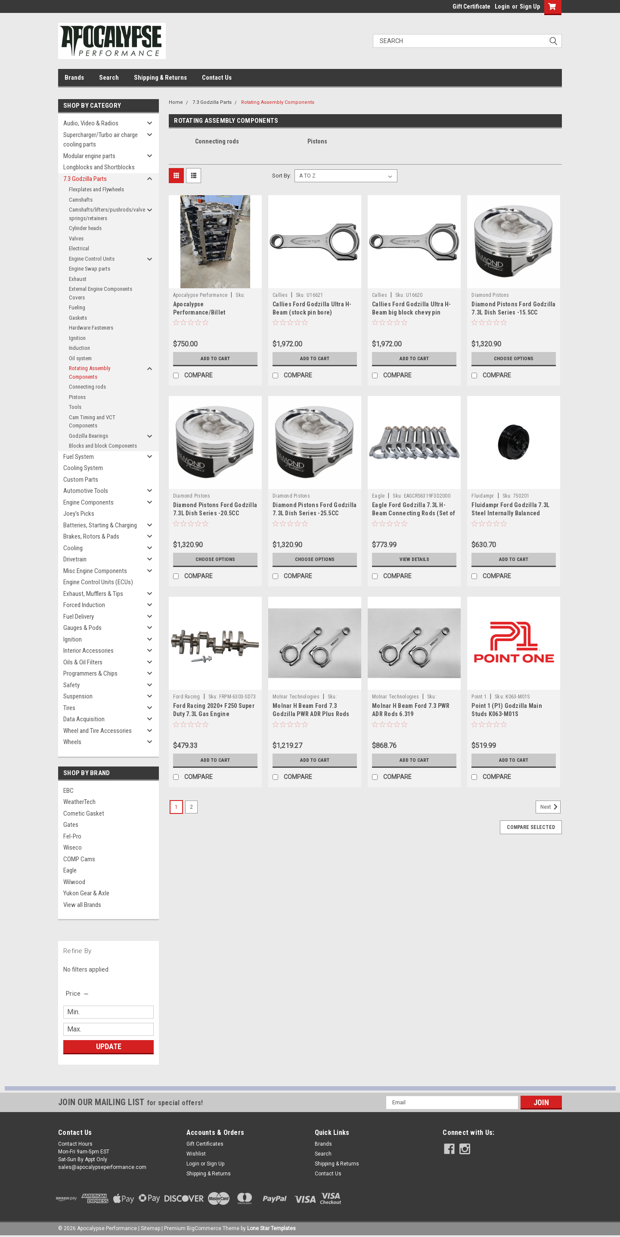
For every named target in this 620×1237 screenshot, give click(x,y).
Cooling (73, 548)
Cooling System (83, 468)
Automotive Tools (85, 491)
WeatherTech (79, 802)
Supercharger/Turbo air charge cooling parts (100, 140)
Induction (79, 348)
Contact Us (217, 77)
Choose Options (513, 358)
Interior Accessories (88, 650)
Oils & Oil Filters (82, 662)
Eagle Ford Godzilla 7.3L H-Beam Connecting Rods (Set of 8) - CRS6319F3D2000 (413, 513)
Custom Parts (80, 479)
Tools (75, 407)
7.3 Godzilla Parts (85, 179)
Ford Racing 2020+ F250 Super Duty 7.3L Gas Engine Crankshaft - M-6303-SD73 (213, 714)
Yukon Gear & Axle (86, 893)
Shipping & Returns (160, 77)
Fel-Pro (72, 836)
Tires (69, 708)
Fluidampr (482, 496)
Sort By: (281, 175)
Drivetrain (75, 559)
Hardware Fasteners (91, 327)
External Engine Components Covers (100, 293)
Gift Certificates (204, 1144)
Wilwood (74, 882)
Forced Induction (84, 605)
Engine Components (88, 502)
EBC (68, 791)
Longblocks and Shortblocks (99, 167)
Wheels (72, 742)
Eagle (70, 870)
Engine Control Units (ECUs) (98, 582)
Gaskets (78, 318)
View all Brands (82, 905)
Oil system (80, 358)
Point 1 (479, 697)
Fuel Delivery (78, 616)
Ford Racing (186, 697)
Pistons (77, 397)
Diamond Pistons (490, 295)
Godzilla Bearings (88, 436)
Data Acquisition (84, 719)
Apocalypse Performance (200, 295)
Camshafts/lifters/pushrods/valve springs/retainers (106, 213)
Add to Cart (215, 358)
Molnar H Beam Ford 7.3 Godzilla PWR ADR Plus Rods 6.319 (311, 714)
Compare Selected (531, 827)
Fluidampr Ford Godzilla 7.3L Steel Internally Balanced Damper (510, 513)
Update (108, 1046)
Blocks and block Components (103, 445)
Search (109, 77)
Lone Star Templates (271, 1228)
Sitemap (150, 1228)
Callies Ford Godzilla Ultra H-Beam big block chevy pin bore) (411, 312)
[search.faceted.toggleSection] (77, 993)
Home (176, 102)
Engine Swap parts (89, 268)
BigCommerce (204, 1228)
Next (550, 807)
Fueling (77, 307)
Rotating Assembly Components (89, 372)
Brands (74, 77)
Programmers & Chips (90, 673)
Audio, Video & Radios (90, 123)
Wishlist (196, 1154)
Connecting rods (87, 386)
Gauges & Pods (82, 628)
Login (502, 6)
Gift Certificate (471, 6)
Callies (280, 295)
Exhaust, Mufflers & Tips (93, 594)
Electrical (79, 248)
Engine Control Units (92, 259)
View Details (414, 559)
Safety (71, 685)
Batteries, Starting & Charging (100, 525)
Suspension (78, 696)
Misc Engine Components (95, 571)
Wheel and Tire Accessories (97, 731)
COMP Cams (79, 859)
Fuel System (78, 457)
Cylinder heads (85, 228)
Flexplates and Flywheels (96, 189)
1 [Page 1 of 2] (176, 807)
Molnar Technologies (296, 697)
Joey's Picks (78, 513)
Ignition (77, 338)
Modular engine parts (89, 156)
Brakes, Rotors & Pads (91, 536)
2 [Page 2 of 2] (191, 807)
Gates (70, 825)
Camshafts (81, 199)
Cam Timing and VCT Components (92, 421)
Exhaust (78, 279)
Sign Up (530, 6)
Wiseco (72, 847)
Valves (76, 238)
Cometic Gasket (83, 813)
